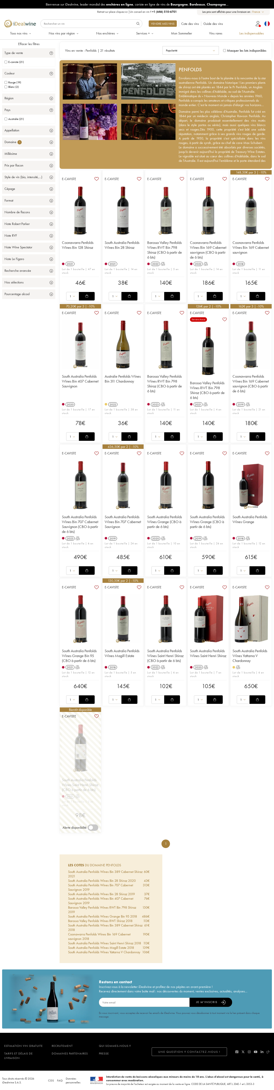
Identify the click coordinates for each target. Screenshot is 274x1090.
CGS (51, 1080)
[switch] (93, 827)
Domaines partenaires (70, 1053)
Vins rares (215, 33)
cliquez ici (122, 12)
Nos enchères (107, 33)
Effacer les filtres (29, 44)
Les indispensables (251, 33)
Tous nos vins (21, 33)
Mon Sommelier (181, 33)
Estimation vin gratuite (23, 1046)
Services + (145, 33)
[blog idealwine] (268, 1052)
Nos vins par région (64, 33)
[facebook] (236, 1052)
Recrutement (62, 1046)
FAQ (60, 1080)
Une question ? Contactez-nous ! (189, 1052)
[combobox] (258, 12)
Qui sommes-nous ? (115, 1046)
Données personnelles (73, 1080)
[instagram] (249, 1052)
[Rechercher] (91, 23)
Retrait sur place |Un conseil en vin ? (137, 12)
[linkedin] (262, 1052)
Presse (104, 1053)
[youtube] (255, 1052)
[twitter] (243, 1052)
